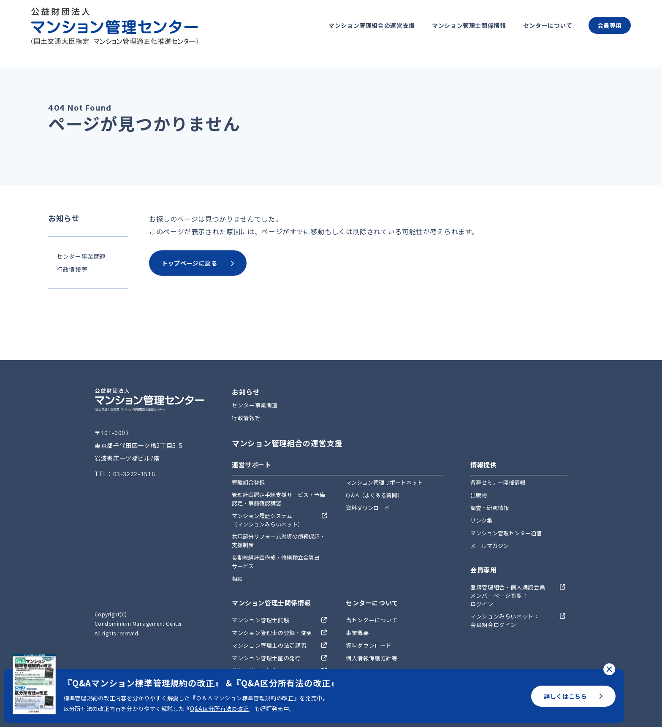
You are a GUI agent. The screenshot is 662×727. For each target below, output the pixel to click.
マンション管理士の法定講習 (269, 645)
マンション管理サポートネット (384, 482)
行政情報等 (72, 269)
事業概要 (357, 633)
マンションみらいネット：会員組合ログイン (505, 620)
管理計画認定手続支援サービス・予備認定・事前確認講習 (278, 499)
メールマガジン (489, 546)
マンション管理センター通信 (506, 533)
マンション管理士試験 (260, 620)
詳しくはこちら (573, 696)
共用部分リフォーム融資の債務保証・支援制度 (278, 540)
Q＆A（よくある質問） (374, 495)
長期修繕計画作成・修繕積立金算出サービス (276, 561)
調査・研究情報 (489, 508)
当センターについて (372, 620)
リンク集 (481, 520)
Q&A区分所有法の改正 (219, 709)
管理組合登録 (248, 482)
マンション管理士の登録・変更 (272, 633)
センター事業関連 (81, 256)
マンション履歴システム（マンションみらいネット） (267, 520)
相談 (237, 579)
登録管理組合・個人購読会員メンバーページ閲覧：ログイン (507, 595)
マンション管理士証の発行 (266, 658)
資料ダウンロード (368, 508)
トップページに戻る (198, 263)
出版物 (478, 495)
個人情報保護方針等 (372, 658)
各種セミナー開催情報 (497, 482)
